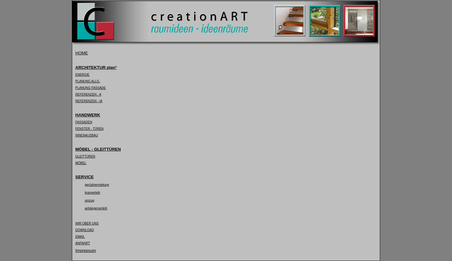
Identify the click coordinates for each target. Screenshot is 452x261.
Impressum (85, 250)
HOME (81, 53)
